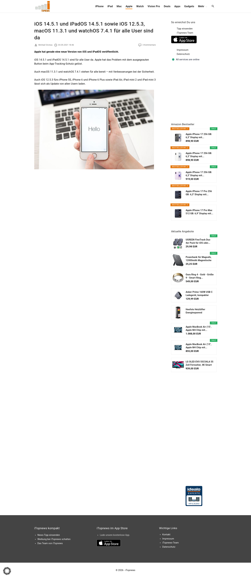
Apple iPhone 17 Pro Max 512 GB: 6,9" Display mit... (199, 212)
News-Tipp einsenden (48, 535)
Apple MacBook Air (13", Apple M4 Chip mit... (198, 346)
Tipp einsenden (185, 28)
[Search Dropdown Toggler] (213, 6)
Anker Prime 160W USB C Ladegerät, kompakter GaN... (199, 294)
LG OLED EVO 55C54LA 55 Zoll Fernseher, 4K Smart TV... (199, 363)
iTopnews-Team (185, 32)
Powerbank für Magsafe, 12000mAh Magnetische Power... (198, 259)
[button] (7, 571)
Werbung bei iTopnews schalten (54, 539)
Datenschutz (183, 54)
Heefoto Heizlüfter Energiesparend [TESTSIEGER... (195, 311)
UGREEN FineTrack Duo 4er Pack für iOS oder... (198, 241)
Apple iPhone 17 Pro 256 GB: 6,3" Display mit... (199, 193)
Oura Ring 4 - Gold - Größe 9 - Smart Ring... (200, 276)
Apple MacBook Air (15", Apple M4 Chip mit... (198, 328)
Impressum (182, 50)
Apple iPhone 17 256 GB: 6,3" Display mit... (199, 136)
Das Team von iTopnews (50, 543)
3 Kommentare (149, 45)
